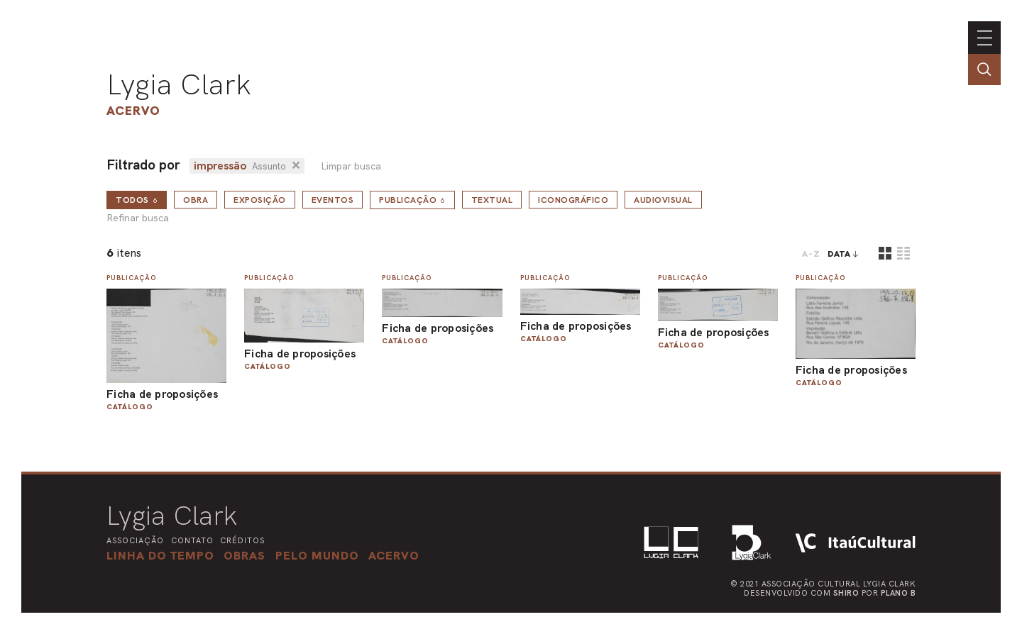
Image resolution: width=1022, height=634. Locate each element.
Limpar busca (351, 166)
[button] (317, 555)
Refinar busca (137, 218)
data (839, 254)
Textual (492, 200)
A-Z (811, 254)
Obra (195, 200)
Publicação (412, 200)
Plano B (898, 593)
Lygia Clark (178, 84)
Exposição (259, 200)
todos (137, 200)
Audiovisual (663, 200)
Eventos (333, 200)
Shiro (846, 593)
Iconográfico (573, 200)
